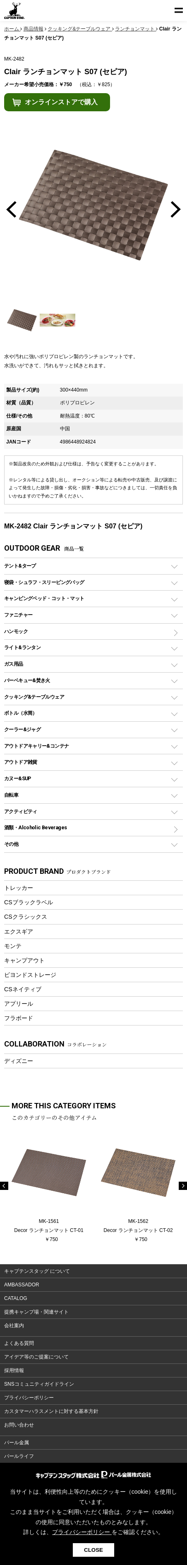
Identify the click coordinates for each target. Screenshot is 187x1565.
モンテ (13, 946)
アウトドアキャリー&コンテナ (36, 746)
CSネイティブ (22, 989)
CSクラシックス (25, 916)
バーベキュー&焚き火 (27, 680)
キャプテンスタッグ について (37, 1271)
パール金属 (16, 1442)
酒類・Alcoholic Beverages (35, 827)
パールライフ (19, 1456)
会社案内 (14, 1325)
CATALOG (15, 1298)
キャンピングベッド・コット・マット (44, 598)
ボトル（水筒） (20, 713)
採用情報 (14, 1370)
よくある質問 (19, 1343)
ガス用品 (13, 664)
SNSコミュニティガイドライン (39, 1384)
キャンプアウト (24, 960)
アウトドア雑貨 (20, 762)
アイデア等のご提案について (36, 1357)
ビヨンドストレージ (30, 974)
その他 (11, 844)
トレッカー (18, 888)
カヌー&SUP (17, 778)
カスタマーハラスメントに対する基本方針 (51, 1411)
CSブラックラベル (28, 902)
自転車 (11, 795)
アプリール (18, 1003)
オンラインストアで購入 (61, 102)
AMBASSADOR (21, 1285)
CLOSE (93, 1550)
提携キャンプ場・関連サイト (36, 1312)
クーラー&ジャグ (22, 729)
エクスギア (18, 931)
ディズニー (18, 1061)
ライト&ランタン (22, 647)
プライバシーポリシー (29, 1398)
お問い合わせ (19, 1425)
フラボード (18, 1018)
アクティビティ (20, 811)
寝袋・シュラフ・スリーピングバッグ (44, 582)
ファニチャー (18, 615)
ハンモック (16, 631)
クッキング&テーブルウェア (34, 697)
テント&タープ (20, 566)
